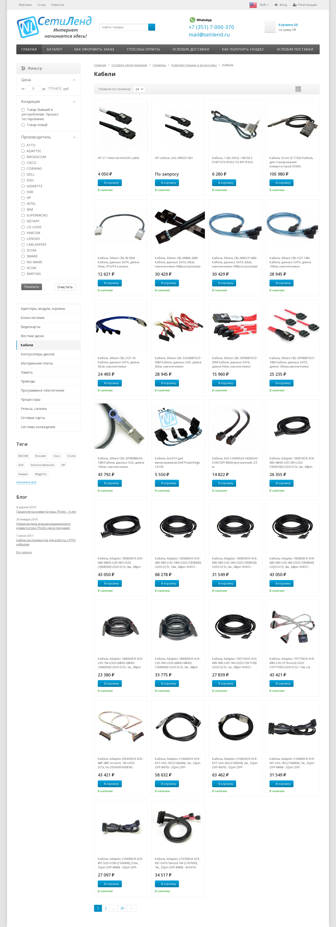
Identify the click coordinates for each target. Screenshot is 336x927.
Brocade (40, 456)
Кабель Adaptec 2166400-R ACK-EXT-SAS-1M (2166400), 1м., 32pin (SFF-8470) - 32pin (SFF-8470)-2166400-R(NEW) (177, 763)
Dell (20, 465)
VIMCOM (30, 233)
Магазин (25, 5)
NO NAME (31, 262)
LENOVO (30, 238)
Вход (281, 5)
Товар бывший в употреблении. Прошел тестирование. (39, 114)
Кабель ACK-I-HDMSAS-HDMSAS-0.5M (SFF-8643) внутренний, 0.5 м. (235, 462)
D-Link (71, 456)
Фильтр (31, 68)
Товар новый (34, 125)
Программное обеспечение (42, 390)
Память (27, 372)
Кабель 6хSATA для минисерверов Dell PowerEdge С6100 (177, 462)
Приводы (28, 381)
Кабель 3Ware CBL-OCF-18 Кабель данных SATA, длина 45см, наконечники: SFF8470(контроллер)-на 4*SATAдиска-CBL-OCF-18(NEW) (120, 362)
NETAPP (30, 221)
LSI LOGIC (31, 227)
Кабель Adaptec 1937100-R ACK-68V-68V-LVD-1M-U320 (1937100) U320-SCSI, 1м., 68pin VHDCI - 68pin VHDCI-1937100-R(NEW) (235, 662)
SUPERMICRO (34, 215)
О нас (42, 5)
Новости (57, 5)
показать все (26, 482)
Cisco (56, 456)
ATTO (28, 145)
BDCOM (23, 456)
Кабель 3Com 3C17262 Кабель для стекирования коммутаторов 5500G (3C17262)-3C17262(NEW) (291, 162)
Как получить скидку (243, 49)
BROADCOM (33, 157)
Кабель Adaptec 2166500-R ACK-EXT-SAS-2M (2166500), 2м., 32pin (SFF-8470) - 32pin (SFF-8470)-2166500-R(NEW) (235, 763)
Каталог (55, 49)
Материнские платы (37, 363)
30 (122, 908)
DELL (28, 174)
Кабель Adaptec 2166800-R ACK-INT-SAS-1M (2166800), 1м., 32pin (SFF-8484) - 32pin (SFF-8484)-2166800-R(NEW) (292, 763)
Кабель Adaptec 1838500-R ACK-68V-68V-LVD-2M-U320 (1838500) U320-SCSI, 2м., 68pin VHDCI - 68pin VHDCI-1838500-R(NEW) (235, 562)
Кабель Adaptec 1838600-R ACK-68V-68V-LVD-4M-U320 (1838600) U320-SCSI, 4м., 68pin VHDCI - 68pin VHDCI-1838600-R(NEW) (292, 562)
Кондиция (48, 101)
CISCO (28, 162)
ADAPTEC (31, 151)
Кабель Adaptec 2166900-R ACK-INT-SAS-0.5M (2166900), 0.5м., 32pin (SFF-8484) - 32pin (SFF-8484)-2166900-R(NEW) (120, 863)
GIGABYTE (31, 186)
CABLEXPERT (34, 244)
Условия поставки (295, 49)
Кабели (27, 345)
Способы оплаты (143, 49)
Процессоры (30, 399)
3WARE (29, 256)
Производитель (48, 137)
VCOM (28, 268)
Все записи (24, 552)
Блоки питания (32, 317)
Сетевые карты (33, 417)
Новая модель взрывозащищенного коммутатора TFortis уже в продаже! (43, 526)
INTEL (28, 203)
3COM (28, 250)
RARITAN (31, 273)
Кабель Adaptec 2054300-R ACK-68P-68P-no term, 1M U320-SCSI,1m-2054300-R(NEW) (120, 763)
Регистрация (305, 5)
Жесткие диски (32, 336)
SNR (27, 192)
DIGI (27, 180)
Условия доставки (190, 49)
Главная (29, 49)
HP (26, 197)
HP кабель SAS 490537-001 (174, 158)
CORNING (31, 168)
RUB (264, 5)
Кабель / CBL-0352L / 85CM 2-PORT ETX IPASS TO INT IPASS (232, 160)
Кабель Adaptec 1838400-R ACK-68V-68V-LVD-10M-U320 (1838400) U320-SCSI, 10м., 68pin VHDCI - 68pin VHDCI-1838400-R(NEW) (178, 562)
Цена (48, 79)
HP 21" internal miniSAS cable (118, 158)
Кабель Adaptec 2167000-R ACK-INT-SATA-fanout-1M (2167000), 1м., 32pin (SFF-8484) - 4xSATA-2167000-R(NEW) (177, 863)
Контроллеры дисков (37, 354)
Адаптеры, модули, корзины (43, 308)
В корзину (109, 182)
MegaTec (41, 474)
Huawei (23, 474)
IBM (27, 209)
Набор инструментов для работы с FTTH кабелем (46, 542)
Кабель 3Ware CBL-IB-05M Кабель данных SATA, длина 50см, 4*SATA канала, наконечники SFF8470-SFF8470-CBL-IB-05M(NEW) (120, 262)
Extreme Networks (42, 465)
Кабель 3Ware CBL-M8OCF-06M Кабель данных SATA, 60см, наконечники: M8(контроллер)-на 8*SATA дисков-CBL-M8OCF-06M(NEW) (235, 262)
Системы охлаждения (38, 427)
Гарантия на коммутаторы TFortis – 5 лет (46, 511)
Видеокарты (30, 327)
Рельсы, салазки (34, 408)
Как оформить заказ (94, 49)
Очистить (65, 287)
